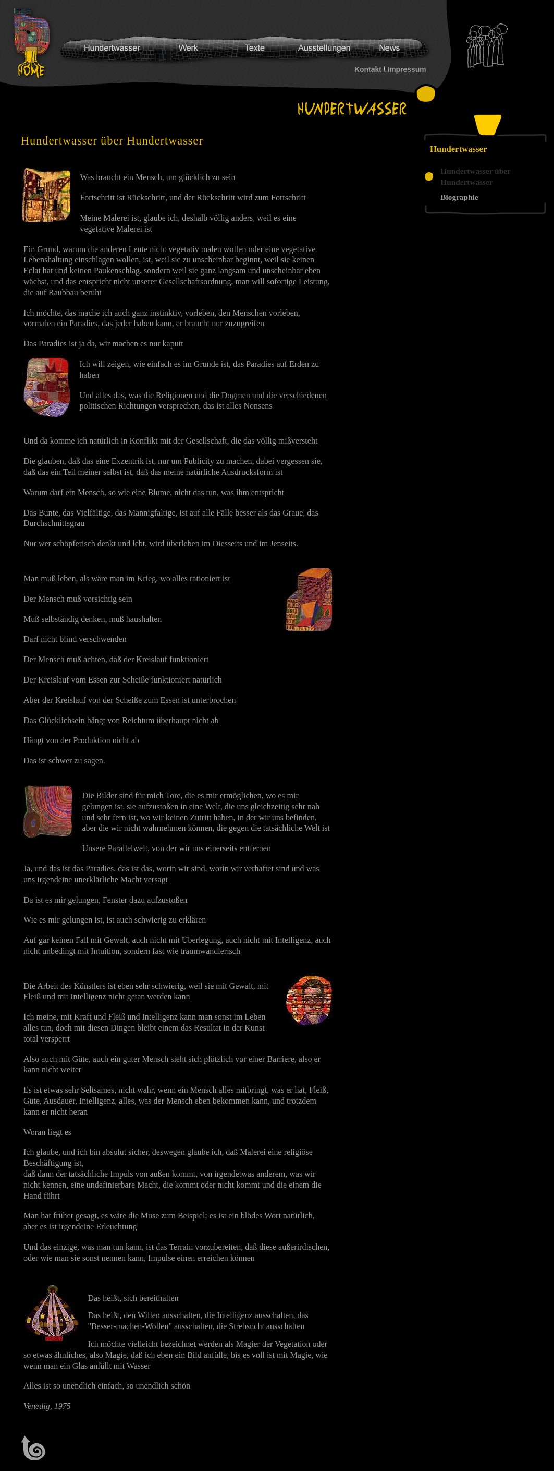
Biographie (459, 197)
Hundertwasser (34, 44)
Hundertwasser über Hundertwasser (475, 176)
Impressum (406, 69)
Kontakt (367, 69)
